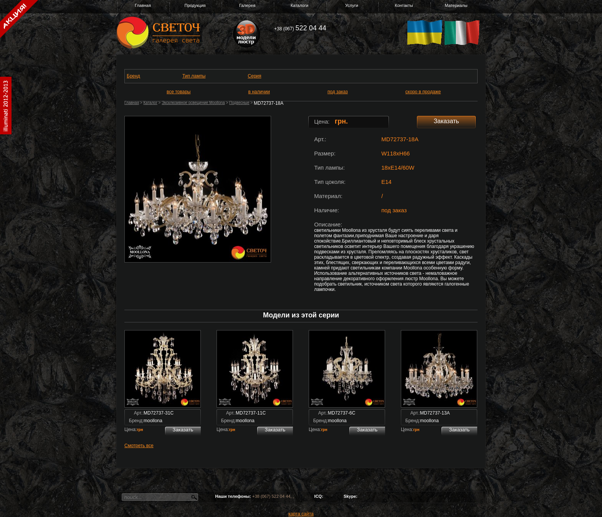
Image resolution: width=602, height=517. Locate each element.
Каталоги (299, 5)
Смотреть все (139, 445)
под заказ (337, 91)
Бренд (133, 76)
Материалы (456, 5)
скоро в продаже (423, 91)
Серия (254, 76)
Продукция (194, 5)
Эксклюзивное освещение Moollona (193, 103)
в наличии (259, 91)
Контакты (404, 5)
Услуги (351, 5)
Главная (143, 5)
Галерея (247, 5)
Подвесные (239, 103)
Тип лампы (193, 76)
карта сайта (300, 514)
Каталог (150, 103)
